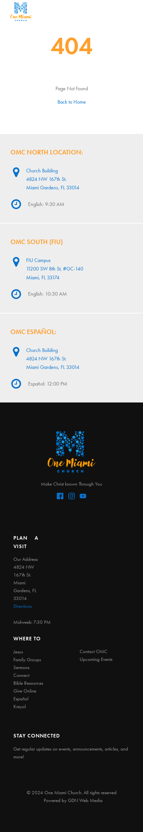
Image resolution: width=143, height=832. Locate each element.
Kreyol (19, 706)
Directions (22, 606)
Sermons (21, 667)
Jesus (18, 652)
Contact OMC (93, 651)
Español (20, 698)
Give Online (24, 691)
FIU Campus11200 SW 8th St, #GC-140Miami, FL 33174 (54, 269)
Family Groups (27, 659)
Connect (21, 675)
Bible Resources (28, 683)
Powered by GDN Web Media (73, 800)
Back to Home (71, 101)
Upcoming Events (96, 659)
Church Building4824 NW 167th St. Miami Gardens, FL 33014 (52, 179)
